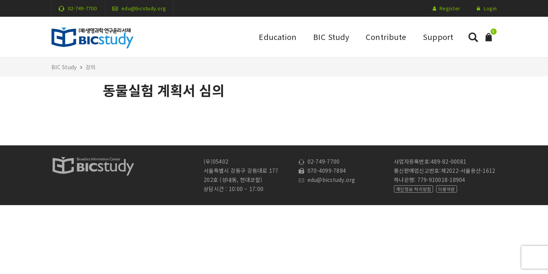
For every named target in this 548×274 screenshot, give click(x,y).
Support (438, 36)
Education (277, 36)
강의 (91, 67)
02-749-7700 (82, 8)
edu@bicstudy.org (143, 8)
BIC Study (331, 36)
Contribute (386, 36)
